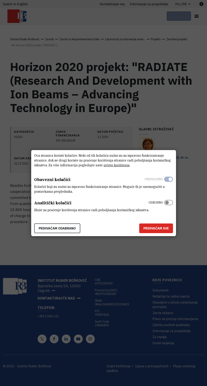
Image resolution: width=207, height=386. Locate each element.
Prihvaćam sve (156, 228)
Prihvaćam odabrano (57, 228)
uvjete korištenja (117, 165)
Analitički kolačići (52, 203)
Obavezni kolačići (52, 179)
